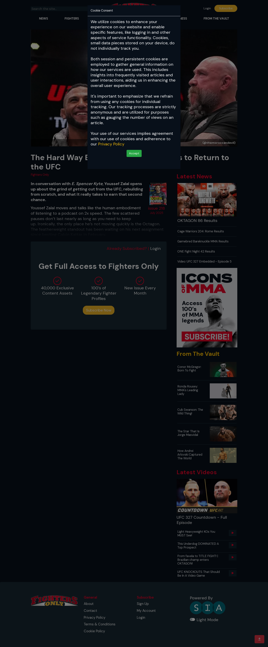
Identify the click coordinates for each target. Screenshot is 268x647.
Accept (134, 153)
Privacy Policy (111, 144)
